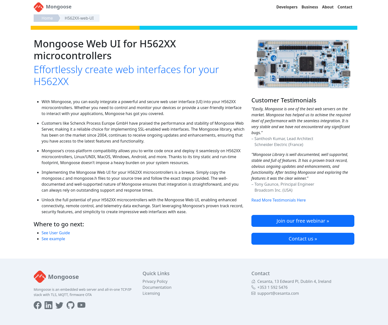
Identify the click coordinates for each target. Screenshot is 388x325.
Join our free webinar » (303, 220)
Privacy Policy (155, 281)
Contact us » (303, 238)
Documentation (157, 287)
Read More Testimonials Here (278, 200)
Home (47, 18)
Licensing (151, 293)
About (328, 7)
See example (53, 238)
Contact (345, 7)
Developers (287, 7)
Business (309, 7)
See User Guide (56, 233)
